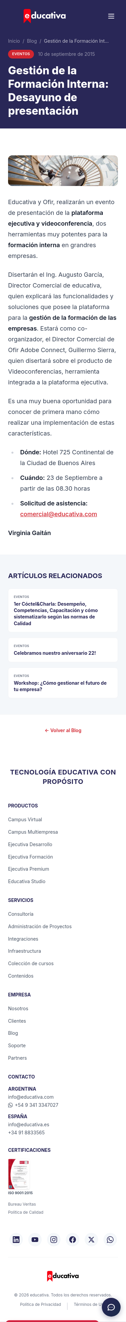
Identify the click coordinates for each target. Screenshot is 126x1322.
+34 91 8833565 (26, 1132)
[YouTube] (35, 1239)
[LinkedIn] (16, 1239)
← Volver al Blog (63, 730)
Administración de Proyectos (40, 926)
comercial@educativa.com (58, 514)
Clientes (17, 1021)
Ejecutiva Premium (28, 869)
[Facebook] (72, 1239)
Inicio (14, 41)
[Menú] (111, 16)
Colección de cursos (31, 963)
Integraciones (23, 939)
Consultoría (21, 914)
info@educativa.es (28, 1124)
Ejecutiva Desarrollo (30, 844)
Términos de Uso (90, 1304)
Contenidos (21, 976)
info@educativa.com (31, 1097)
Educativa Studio (26, 881)
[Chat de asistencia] (111, 1307)
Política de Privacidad (40, 1304)
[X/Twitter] (91, 1239)
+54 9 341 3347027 (33, 1105)
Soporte (17, 1045)
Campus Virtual (25, 819)
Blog (32, 41)
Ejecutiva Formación (30, 857)
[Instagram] (53, 1239)
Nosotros (18, 1008)
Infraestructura (24, 951)
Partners (17, 1058)
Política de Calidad (25, 1212)
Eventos (21, 53)
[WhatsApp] (110, 1239)
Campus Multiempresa (33, 832)
